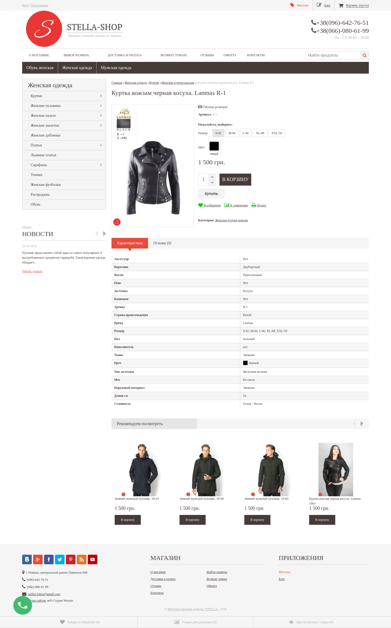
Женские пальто (43, 116)
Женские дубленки (45, 135)
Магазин (284, 572)
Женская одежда (77, 67)
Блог (282, 579)
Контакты (256, 55)
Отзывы (207, 55)
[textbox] (332, 55)
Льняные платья (43, 155)
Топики (36, 175)
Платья (36, 145)
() (80, 622)
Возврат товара (174, 55)
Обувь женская (40, 67)
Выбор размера (76, 55)
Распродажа (40, 195)
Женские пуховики (46, 106)
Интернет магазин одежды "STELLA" (193, 609)
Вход (25, 5)
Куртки (36, 96)
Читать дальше (32, 271)
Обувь (36, 204)
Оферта (230, 55)
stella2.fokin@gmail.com (44, 594)
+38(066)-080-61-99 (342, 30)
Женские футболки (46, 185)
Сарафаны (39, 165)
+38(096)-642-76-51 (342, 22)
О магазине (39, 55)
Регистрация (39, 5)
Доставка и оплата (124, 55)
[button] (213, 107)
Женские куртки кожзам (231, 220)
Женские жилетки (45, 125)
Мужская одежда (116, 67)
